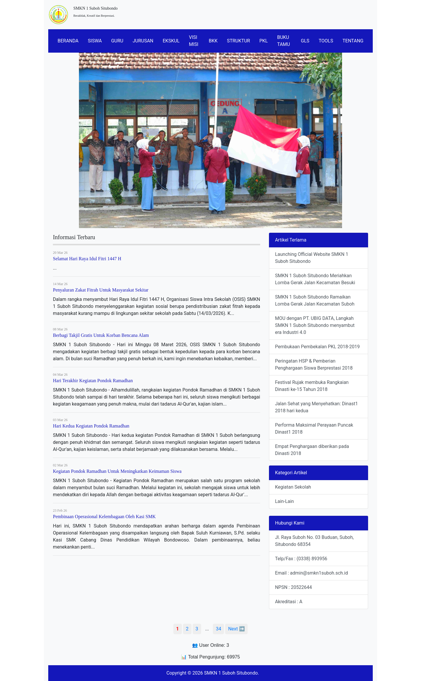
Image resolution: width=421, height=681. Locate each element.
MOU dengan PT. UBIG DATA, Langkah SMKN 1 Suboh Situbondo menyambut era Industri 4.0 (315, 325)
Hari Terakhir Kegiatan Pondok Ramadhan (93, 380)
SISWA (95, 41)
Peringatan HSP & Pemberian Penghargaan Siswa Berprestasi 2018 (314, 364)
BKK (213, 41)
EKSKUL (171, 41)
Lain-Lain (284, 501)
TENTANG (352, 41)
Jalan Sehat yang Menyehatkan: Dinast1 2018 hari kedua (316, 407)
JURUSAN (143, 41)
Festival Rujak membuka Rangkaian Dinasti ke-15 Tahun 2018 (312, 386)
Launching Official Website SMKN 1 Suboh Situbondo (311, 257)
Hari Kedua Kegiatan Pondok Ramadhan (91, 425)
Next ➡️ (236, 629)
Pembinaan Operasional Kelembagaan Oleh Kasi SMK (104, 516)
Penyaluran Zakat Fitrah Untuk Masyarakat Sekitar (101, 289)
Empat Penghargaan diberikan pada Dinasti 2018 (312, 450)
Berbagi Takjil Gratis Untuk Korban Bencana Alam (101, 335)
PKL (263, 41)
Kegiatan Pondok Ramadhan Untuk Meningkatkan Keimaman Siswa (117, 471)
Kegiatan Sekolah (293, 487)
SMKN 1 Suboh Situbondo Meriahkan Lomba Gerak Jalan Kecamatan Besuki (315, 279)
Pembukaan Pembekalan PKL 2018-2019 (317, 346)
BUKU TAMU (283, 41)
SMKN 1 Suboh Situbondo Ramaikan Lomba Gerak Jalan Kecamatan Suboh (315, 300)
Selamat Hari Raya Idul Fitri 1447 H (87, 258)
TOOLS (326, 41)
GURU (117, 41)
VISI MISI (193, 41)
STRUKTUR (238, 41)
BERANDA (68, 41)
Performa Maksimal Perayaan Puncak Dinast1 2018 (314, 428)
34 (218, 629)
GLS (305, 41)
